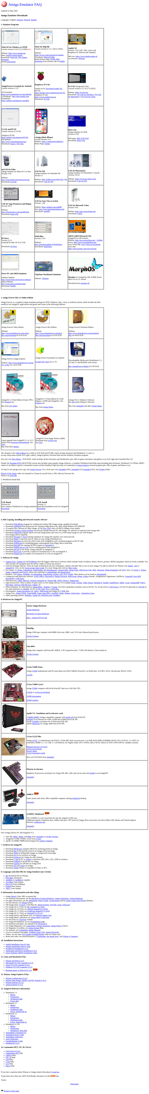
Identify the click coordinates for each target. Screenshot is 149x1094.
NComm (17, 537)
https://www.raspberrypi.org (45, 97)
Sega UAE (14, 214)
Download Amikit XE (54, 89)
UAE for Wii (48, 182)
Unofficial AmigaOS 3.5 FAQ (38, 911)
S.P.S (124, 570)
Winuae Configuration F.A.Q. (17, 978)
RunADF (17, 545)
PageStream (47, 574)
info (73, 402)
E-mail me (55, 1072)
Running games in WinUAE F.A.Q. (19, 970)
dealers (16, 447)
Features (8, 402)
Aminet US (21, 562)
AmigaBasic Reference (14, 1037)
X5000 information (34, 696)
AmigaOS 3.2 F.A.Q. (35, 913)
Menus (12, 995)
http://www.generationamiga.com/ (51, 209)
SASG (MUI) (39, 576)
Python (8, 886)
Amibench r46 (39, 822)
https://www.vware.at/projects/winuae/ (49, 55)
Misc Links (72, 568)
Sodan (8, 572)
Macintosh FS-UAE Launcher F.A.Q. (20, 963)
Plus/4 (8, 1066)
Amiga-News (65, 572)
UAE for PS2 (82, 181)
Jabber (122, 583)
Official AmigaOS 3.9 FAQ (37, 909)
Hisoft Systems (43, 905)
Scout (127, 583)
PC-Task (41, 589)
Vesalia (70, 574)
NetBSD (55, 593)
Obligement (33, 901)
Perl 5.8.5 (9, 884)
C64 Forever (114, 587)
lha (15, 851)
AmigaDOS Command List (16, 1033)
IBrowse (26, 581)
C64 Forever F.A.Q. (13, 1051)
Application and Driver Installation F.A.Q (21, 951)
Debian (67, 593)
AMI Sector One (85, 570)
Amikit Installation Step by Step (18, 944)
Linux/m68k (31, 593)
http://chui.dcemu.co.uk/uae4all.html (15, 212)
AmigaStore (27, 570)
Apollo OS (36, 595)
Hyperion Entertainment (20, 442)
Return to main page (11, 1091)
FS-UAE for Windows (85, 95)
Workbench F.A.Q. (13, 1043)
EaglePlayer (114, 583)
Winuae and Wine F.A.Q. (15, 961)
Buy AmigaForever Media (79, 366)
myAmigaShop (36, 574)
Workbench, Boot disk (18, 1031)
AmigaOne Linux (87, 593)
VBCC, (143, 583)
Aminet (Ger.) (11, 562)
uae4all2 (47, 211)
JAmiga (79, 583)
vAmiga (47, 144)
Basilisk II (98, 583)
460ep (21, 837)
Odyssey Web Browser (22, 585)
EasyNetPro (10, 579)
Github (34, 585)
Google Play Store (42, 362)
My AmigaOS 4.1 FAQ (36, 907)
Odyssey (66, 581)
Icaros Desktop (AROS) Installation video (21, 953)
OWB (59, 581)
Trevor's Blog (32, 751)
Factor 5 (137, 570)
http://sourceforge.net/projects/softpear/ (16, 280)
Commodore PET (12, 1053)
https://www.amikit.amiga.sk (86, 56)
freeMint (56, 595)
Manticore (36, 724)
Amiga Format (33, 928)
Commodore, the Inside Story (48, 936)
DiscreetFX (49, 576)
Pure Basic (10, 878)
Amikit (130, 566)
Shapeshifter (37, 587)
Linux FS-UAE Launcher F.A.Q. (18, 965)
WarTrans (17, 541)
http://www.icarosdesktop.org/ (85, 242)
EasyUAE (17, 552)
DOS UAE (81, 140)
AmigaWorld (101, 574)
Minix (61, 593)
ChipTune (22, 920)
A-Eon (38, 839)
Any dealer (13, 406)
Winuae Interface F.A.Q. (15, 983)
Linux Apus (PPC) (44, 593)
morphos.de (85, 283)
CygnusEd (128, 576)
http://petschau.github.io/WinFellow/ (49, 244)
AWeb (19, 581)
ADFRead (17, 526)
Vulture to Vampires (70, 936)
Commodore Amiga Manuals (29, 930)
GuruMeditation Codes (14, 1041)
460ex (15, 837)
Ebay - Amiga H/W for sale (37, 618)
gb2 (7, 876)
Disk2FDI (17, 533)
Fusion (54, 587)
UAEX (79, 214)
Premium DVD (15, 463)
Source (12, 144)
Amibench (76, 798)
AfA (135, 566)
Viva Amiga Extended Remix (33, 934)
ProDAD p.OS (46, 595)
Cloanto (102, 469)
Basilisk (47, 587)
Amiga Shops (48, 407)
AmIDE (106, 583)
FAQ (3, 445)
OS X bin (20, 144)
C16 (7, 1064)
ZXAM (141, 587)
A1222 (34, 740)
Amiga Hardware (33, 610)
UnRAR (17, 861)
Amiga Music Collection (40, 917)
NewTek (53, 905)
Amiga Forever (35, 469)
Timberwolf (74, 581)
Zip (15, 866)
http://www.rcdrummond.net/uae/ (14, 142)
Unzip (22, 866)
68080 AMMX (33, 717)
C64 (7, 1060)
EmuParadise (38, 570)
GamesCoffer (63, 570)
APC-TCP (63, 574)
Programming (35, 922)
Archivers (17, 857)
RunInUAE (18, 554)
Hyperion (100, 570)
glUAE (16, 549)
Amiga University (52, 932)
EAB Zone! (19, 579)
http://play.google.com (20, 96)
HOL (94, 570)
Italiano (34, 20)
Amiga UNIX (21, 593)
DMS (16, 853)
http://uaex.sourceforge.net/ (85, 211)
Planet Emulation (111, 570)
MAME (26, 589)
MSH (16, 539)
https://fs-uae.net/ (81, 92)
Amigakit (26, 574)
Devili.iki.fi (42, 924)
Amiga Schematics (62, 898)
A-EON (29, 675)
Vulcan (143, 570)
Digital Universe (61, 576)
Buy (70, 335)
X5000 (34, 688)
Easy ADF (47, 528)
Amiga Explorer (83, 465)
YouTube (13, 476)
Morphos (28, 595)
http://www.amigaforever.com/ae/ (21, 363)
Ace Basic (9, 882)
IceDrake (35, 722)
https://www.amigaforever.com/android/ (16, 94)
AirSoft (56, 574)
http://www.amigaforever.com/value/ (15, 333)
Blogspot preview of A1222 (37, 747)
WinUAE (13, 57)
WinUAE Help (49, 57)
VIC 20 (8, 1058)
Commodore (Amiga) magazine (38, 926)
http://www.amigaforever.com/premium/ (84, 333)
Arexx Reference (12, 1039)
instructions (11, 62)
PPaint (79, 576)
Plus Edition (16, 459)
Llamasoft (15, 572)
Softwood (66, 905)
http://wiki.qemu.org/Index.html (14, 284)
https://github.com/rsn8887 (52, 207)
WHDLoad (18, 543)
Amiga (28, 859)
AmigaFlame (52, 572)
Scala (59, 905)
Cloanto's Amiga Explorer (23, 530)
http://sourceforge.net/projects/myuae (15, 180)
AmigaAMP (134, 583)
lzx (15, 855)
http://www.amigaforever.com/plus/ (48, 333)
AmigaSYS (10, 568)
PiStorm (82, 58)
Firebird (30, 719)
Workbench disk (16, 999)
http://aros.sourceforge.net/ (85, 240)
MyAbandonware (50, 570)
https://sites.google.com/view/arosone (82, 249)
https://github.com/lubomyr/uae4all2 (15, 101)
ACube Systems (33, 636)
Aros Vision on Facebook (90, 244)
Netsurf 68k (51, 581)
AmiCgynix (75, 593)
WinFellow (48, 247)
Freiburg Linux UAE (37, 932)
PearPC (13, 286)
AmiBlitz (9, 880)
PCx (47, 589)
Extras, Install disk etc (18, 1012)
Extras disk (14, 1001)
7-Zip (16, 859)
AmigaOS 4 (49, 545)
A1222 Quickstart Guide (36, 753)
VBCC (36, 591)
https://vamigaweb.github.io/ (52, 142)
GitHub (62, 61)
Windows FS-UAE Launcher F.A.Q (19, 967)
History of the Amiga (9, 473)
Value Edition (21, 453)
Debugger (5, 60)
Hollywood (72, 576)
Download (5, 509)
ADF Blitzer (18, 524)
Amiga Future (56, 926)
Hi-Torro (13, 246)
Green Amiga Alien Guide (34, 568)
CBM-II (9, 1055)
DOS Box (55, 589)
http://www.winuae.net (17, 53)
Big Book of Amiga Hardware (38, 614)
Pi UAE (47, 99)
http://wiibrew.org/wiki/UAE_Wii (54, 179)
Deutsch (27, 20)
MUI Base (9, 585)
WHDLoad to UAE (21, 547)
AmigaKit (80, 406)
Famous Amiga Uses (44, 915)
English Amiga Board (14, 55)
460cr (29, 837)
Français (20, 20)
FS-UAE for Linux (88, 97)
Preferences (14, 997)
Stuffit (16, 868)
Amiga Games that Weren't (76, 901)
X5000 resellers (32, 700)
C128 (8, 1062)
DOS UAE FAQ (83, 138)
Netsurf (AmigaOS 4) (38, 581)
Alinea (19, 570)
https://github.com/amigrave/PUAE (15, 137)
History (14, 896)
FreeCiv (25, 572)
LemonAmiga (54, 901)
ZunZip (17, 864)
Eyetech (22, 905)
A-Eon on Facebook (42, 692)
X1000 (34, 671)
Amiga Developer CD (25, 591)
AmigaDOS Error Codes (15, 1035)
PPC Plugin (22, 57)
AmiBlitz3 (19, 880)
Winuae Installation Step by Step (18, 946)
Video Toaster (88, 583)
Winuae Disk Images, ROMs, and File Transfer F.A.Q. (26, 980)
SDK (63, 591)
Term (25, 537)
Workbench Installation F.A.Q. (17, 949)
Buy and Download (9, 335)
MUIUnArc (18, 849)
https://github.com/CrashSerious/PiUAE (50, 93)
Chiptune (45, 278)
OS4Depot (33, 562)
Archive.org (52, 441)
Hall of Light (43, 901)
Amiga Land (73, 570)
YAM (73, 583)
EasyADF (137, 576)
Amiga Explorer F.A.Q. (14, 985)
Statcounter (74, 1084)
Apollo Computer (45, 841)
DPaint (24, 903)
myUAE (13, 182)
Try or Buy (6, 365)
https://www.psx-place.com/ (85, 179)
